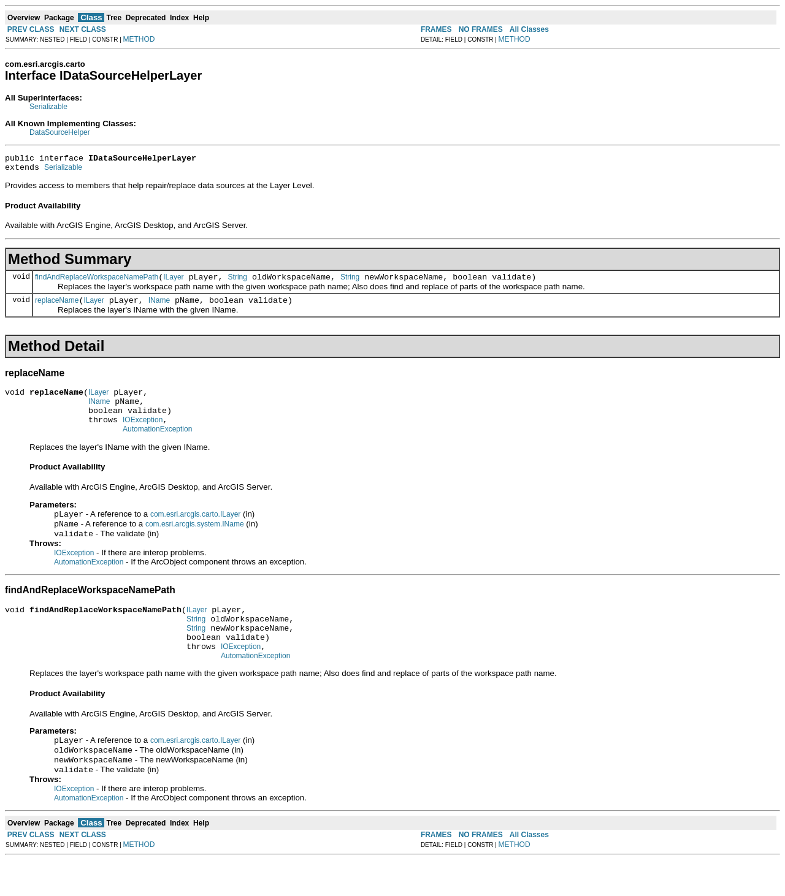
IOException (143, 434)
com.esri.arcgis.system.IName (194, 543)
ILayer (173, 282)
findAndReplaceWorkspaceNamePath (96, 282)
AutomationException (157, 445)
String (237, 282)
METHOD (139, 39)
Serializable (48, 106)
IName (159, 307)
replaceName (56, 307)
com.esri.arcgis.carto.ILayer (195, 532)
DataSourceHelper (59, 132)
